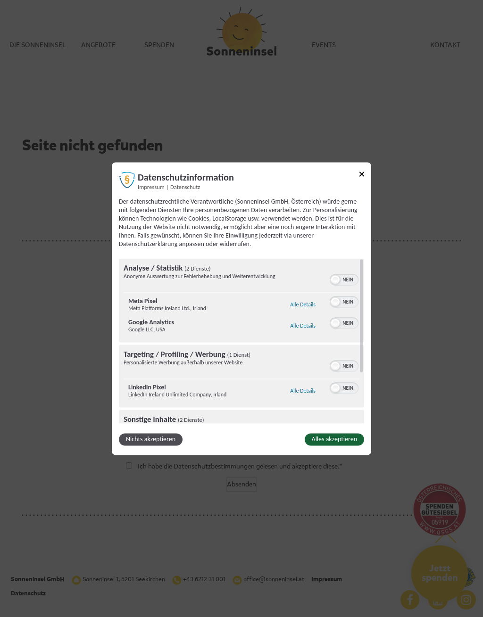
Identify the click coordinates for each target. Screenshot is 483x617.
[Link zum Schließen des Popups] (361, 176)
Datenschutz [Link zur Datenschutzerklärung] (185, 186)
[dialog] (241, 308)
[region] (241, 340)
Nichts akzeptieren (150, 439)
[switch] (344, 278)
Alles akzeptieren (334, 439)
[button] (335, 279)
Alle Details (303, 304)
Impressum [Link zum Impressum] (151, 186)
